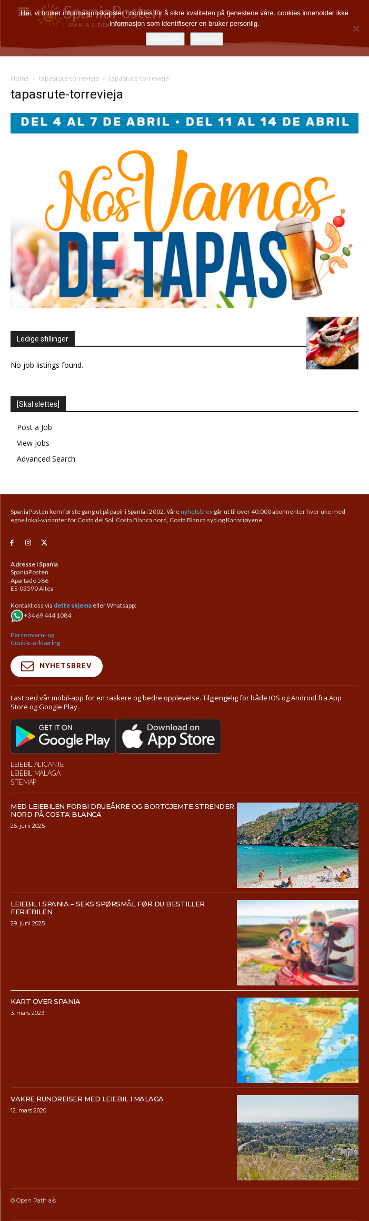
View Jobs (33, 443)
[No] (356, 28)
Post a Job (34, 427)
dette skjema (73, 605)
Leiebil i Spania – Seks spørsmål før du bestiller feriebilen (108, 908)
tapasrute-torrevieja (69, 78)
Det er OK (165, 39)
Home (20, 78)
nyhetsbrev (197, 511)
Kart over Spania (45, 1001)
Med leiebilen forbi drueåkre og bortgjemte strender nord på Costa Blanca (122, 810)
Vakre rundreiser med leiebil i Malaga (87, 1099)
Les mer (206, 39)
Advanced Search (46, 459)
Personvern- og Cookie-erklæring (35, 639)
